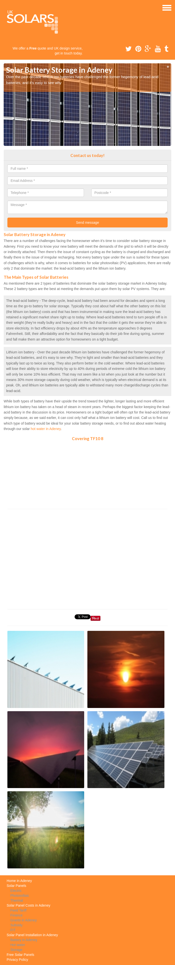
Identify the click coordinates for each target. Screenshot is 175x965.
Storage (16, 950)
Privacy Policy (17, 960)
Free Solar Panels (20, 955)
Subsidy (16, 925)
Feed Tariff (18, 910)
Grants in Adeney (23, 920)
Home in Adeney (19, 881)
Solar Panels (16, 886)
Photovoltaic (19, 895)
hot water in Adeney (46, 429)
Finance (16, 915)
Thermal (16, 900)
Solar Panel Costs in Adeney (28, 905)
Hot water (17, 945)
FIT (13, 930)
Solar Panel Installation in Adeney (32, 935)
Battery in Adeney (23, 940)
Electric (16, 891)
